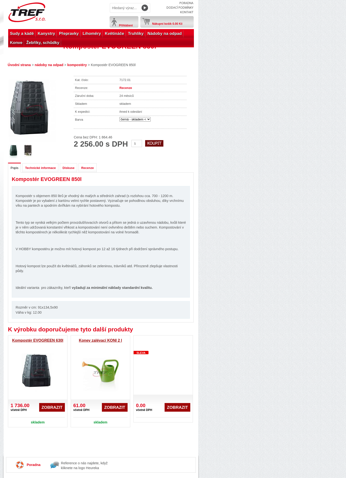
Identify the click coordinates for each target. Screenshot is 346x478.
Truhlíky (136, 33)
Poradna (186, 3)
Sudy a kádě (22, 33)
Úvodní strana (19, 65)
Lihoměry (92, 33)
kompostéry (77, 65)
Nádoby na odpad (165, 33)
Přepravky (69, 33)
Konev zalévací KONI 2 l (100, 340)
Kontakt (186, 12)
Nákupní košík (167, 23)
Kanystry (46, 33)
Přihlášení (126, 25)
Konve (16, 42)
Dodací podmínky (180, 8)
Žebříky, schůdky (42, 42)
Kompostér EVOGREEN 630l (37, 340)
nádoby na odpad (49, 65)
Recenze (125, 88)
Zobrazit (52, 407)
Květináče (114, 33)
